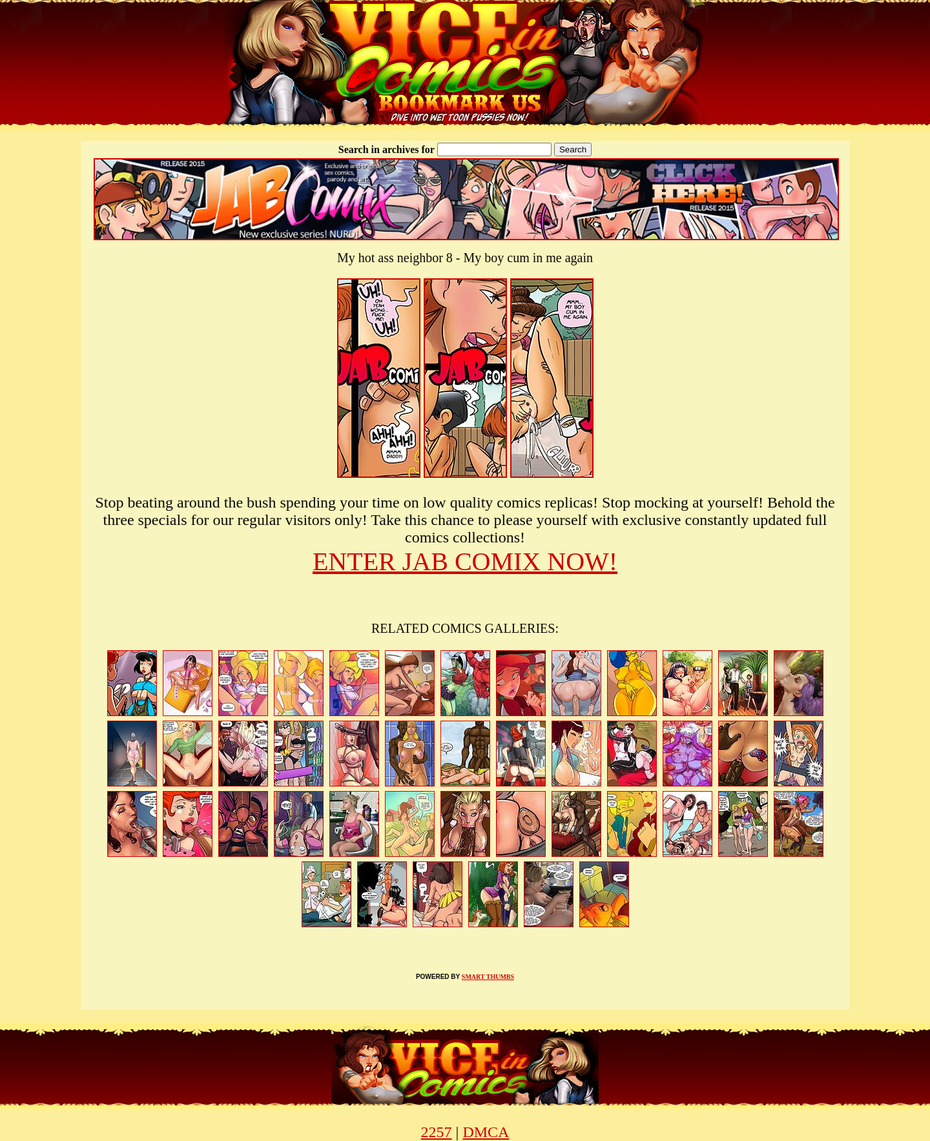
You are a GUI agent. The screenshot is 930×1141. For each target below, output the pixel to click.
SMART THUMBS (488, 976)
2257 (436, 1132)
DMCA (485, 1132)
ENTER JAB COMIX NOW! (465, 561)
